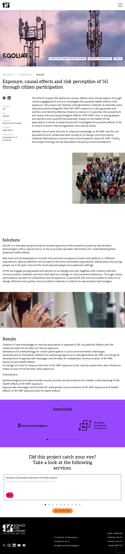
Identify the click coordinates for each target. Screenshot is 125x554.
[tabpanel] (33, 425)
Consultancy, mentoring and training (67, 58)
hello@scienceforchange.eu (66, 545)
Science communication (100, 58)
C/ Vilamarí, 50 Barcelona (65, 537)
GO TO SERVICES (62, 510)
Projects (8, 74)
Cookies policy (114, 537)
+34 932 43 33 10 (61, 541)
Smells (118, 58)
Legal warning (114, 533)
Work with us (115, 545)
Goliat (40, 74)
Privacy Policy (115, 541)
